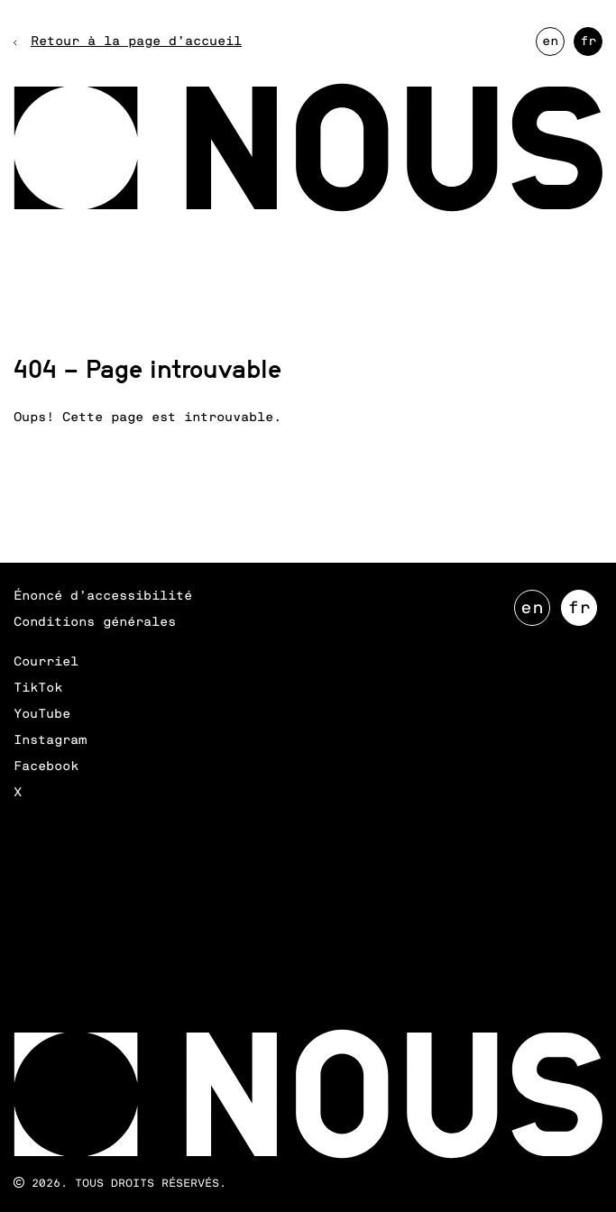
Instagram (50, 740)
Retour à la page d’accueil (136, 41)
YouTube (42, 714)
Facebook (46, 766)
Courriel (46, 662)
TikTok (38, 688)
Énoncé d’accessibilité (103, 596)
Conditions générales (95, 622)
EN (553, 46)
